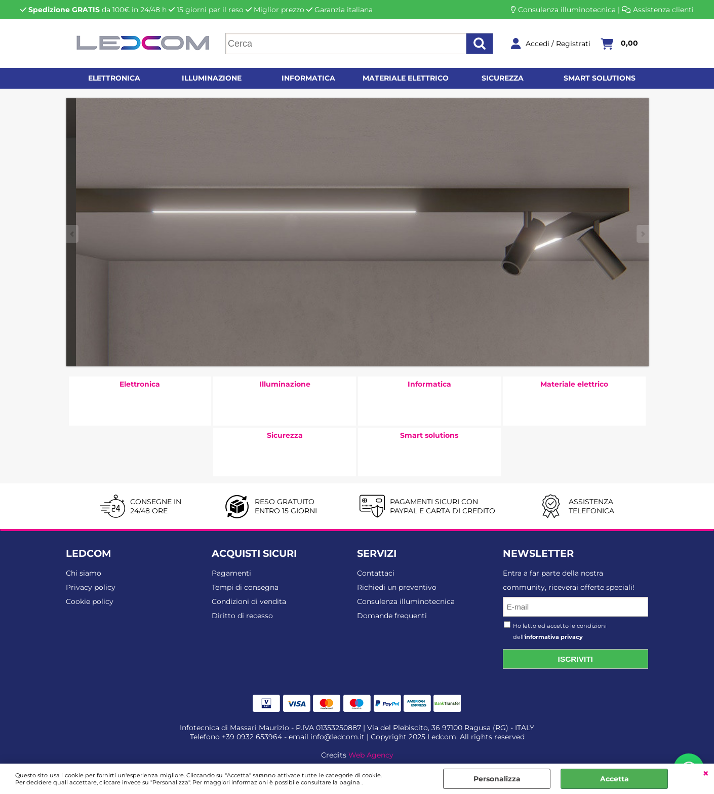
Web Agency (370, 755)
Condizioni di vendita (249, 601)
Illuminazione (212, 78)
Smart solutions (600, 78)
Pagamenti (231, 573)
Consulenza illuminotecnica (567, 9)
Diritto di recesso (242, 615)
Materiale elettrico (406, 78)
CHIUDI (705, 774)
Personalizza (497, 778)
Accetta (614, 778)
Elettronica (114, 78)
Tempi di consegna (245, 587)
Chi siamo (83, 573)
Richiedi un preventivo (397, 587)
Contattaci (375, 573)
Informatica (308, 78)
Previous (73, 233)
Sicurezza (503, 78)
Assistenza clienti (663, 9)
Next (642, 233)
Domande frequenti (392, 615)
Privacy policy (90, 587)
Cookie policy (89, 601)
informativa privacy (554, 636)
